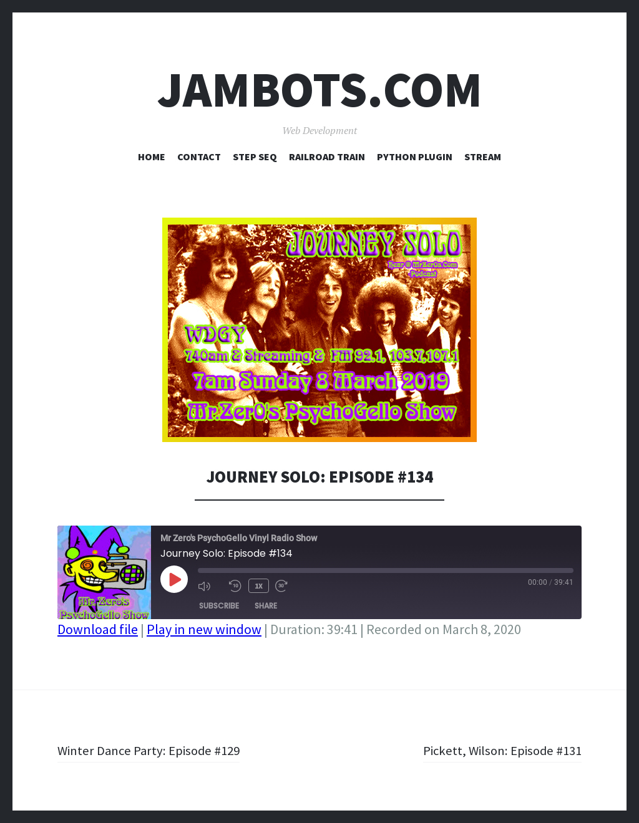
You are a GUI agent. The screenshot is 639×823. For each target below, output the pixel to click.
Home (151, 156)
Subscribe (219, 605)
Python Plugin (414, 156)
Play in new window (204, 629)
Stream (482, 156)
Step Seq (255, 156)
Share (266, 605)
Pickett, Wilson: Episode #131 (498, 750)
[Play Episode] (174, 579)
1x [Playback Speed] (258, 585)
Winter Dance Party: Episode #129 (153, 750)
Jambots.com (319, 89)
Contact (199, 156)
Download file (97, 629)
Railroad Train (327, 156)
